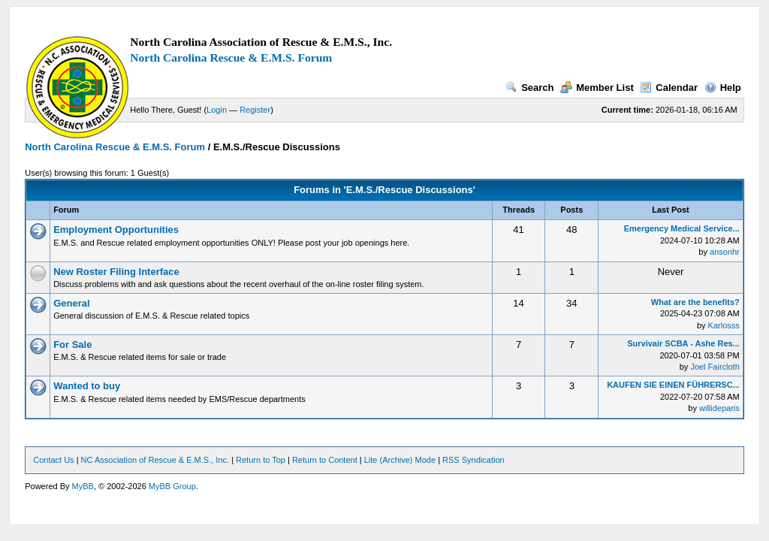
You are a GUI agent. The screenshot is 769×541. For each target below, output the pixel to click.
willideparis (719, 408)
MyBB (83, 486)
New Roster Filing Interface (116, 271)
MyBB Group (172, 486)
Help (722, 87)
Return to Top (260, 459)
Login (217, 109)
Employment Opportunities (116, 229)
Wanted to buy (86, 385)
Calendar (669, 87)
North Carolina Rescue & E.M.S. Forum (231, 57)
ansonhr (725, 251)
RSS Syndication (473, 459)
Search (529, 87)
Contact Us (53, 459)
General (71, 303)
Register (255, 109)
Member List (597, 87)
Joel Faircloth (714, 366)
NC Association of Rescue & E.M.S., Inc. (155, 459)
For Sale (72, 344)
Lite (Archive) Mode (400, 459)
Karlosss (724, 325)
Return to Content (324, 459)
